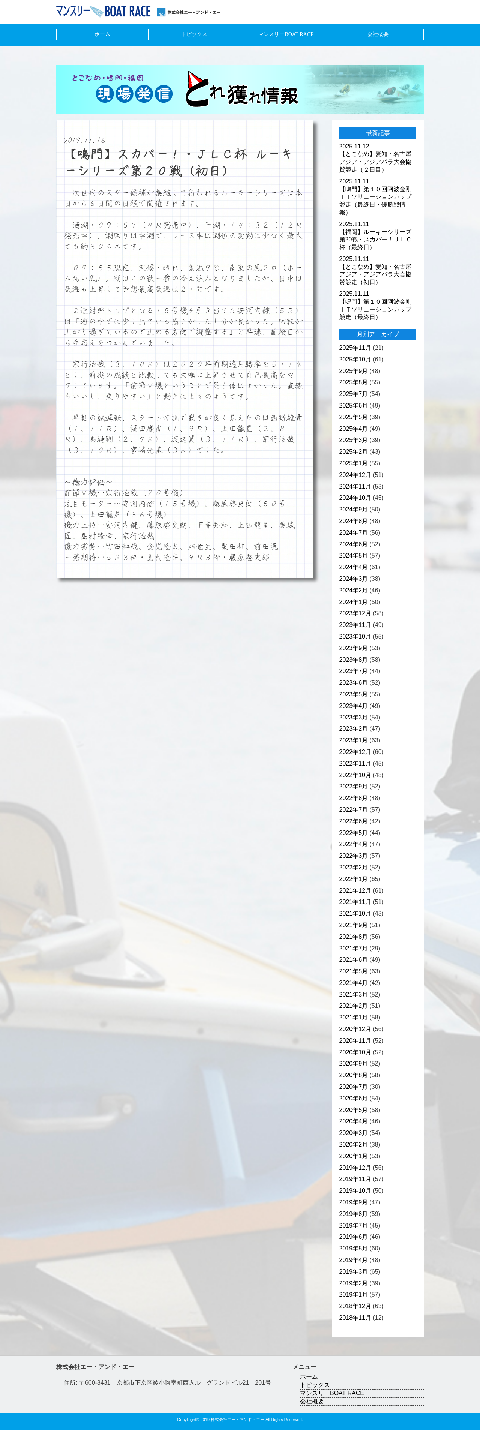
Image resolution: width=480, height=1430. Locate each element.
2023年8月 (353, 660)
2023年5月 (353, 694)
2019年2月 (353, 1283)
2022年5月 (353, 833)
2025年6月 (353, 405)
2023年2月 (353, 728)
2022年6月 (353, 821)
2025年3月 (353, 440)
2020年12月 (355, 1029)
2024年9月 (353, 509)
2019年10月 (355, 1190)
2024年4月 (353, 567)
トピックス (194, 34)
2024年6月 (353, 544)
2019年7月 (353, 1225)
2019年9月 (353, 1202)
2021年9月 (353, 925)
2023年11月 (355, 625)
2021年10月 (355, 913)
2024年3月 (353, 579)
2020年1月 (353, 1156)
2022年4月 (353, 844)
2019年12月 (355, 1168)
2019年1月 (353, 1294)
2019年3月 (353, 1271)
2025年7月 (353, 394)
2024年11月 (355, 486)
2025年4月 (353, 429)
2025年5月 (353, 417)
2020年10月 (355, 1052)
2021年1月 (353, 1017)
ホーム (102, 34)
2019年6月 (353, 1237)
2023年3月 (353, 717)
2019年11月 (355, 1179)
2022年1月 (353, 879)
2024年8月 (353, 521)
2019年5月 (353, 1248)
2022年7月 (353, 809)
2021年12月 (355, 890)
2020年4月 (353, 1121)
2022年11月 (355, 763)
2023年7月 (353, 671)
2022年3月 (353, 856)
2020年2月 (353, 1144)
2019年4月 (353, 1260)
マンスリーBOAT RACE (286, 34)
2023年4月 (353, 706)
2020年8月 (353, 1075)
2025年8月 (353, 382)
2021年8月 (353, 937)
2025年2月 (353, 451)
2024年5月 (353, 555)
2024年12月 (355, 475)
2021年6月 (353, 959)
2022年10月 (355, 775)
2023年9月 (353, 648)
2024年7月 (353, 532)
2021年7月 (353, 948)
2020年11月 (355, 1040)
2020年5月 (353, 1110)
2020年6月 (353, 1098)
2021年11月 (355, 902)
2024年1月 (353, 602)
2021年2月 (353, 1006)
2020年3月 (353, 1133)
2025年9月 (353, 371)
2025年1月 (353, 463)
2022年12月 (355, 752)
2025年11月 (355, 348)
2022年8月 (353, 798)
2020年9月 (353, 1063)
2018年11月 (355, 1318)
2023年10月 (355, 636)
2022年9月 (353, 786)
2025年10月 (355, 359)
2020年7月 (353, 1087)
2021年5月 (353, 971)
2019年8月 (353, 1214)
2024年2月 (353, 590)
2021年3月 (353, 994)
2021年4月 (353, 983)
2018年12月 (355, 1306)
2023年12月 (355, 613)
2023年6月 (353, 682)
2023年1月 (353, 740)
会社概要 (378, 34)
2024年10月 (355, 498)
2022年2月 (353, 867)
